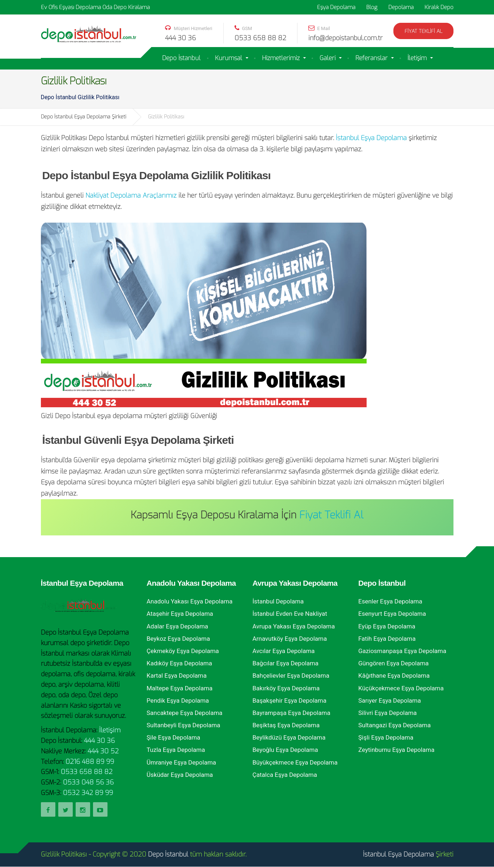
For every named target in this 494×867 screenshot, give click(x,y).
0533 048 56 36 (88, 782)
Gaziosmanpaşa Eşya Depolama (402, 651)
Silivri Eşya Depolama (387, 712)
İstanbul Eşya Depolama (371, 138)
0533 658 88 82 (87, 771)
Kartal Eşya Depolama (177, 675)
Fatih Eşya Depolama (386, 638)
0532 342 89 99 (88, 792)
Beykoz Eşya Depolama (178, 638)
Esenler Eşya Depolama (390, 601)
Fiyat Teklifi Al (423, 31)
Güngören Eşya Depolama (393, 663)
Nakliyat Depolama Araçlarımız (131, 195)
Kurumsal (228, 58)
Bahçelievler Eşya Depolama (291, 675)
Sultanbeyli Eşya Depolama (183, 725)
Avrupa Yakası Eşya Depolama (294, 626)
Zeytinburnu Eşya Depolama (396, 749)
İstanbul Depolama (278, 601)
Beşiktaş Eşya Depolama (286, 725)
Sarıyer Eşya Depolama (389, 700)
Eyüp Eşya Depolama (386, 626)
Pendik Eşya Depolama (178, 700)
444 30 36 (99, 740)
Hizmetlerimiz (281, 58)
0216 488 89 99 (90, 761)
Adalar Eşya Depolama (177, 626)
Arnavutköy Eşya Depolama (290, 638)
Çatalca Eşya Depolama (285, 774)
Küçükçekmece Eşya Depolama (401, 688)
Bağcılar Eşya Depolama (286, 663)
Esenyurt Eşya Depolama (392, 613)
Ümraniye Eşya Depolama (181, 762)
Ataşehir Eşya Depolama (180, 613)
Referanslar (371, 58)
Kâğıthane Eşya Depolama (394, 675)
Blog (371, 7)
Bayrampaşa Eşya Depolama (291, 712)
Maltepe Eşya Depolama (179, 688)
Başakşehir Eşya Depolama (290, 700)
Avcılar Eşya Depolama (284, 651)
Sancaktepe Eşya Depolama (185, 712)
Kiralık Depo (439, 7)
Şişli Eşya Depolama (385, 737)
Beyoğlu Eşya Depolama (285, 749)
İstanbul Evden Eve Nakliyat (290, 613)
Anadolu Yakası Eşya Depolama (189, 601)
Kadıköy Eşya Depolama (179, 663)
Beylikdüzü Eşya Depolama (289, 737)
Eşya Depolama (336, 7)
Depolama (401, 7)
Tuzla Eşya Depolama (176, 749)
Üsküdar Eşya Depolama (180, 774)
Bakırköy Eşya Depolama (286, 688)
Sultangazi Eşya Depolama (394, 725)
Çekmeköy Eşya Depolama (183, 651)
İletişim (417, 58)
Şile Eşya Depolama (173, 737)
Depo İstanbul (181, 58)
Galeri (327, 58)
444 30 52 (103, 751)
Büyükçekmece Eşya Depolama (295, 762)
